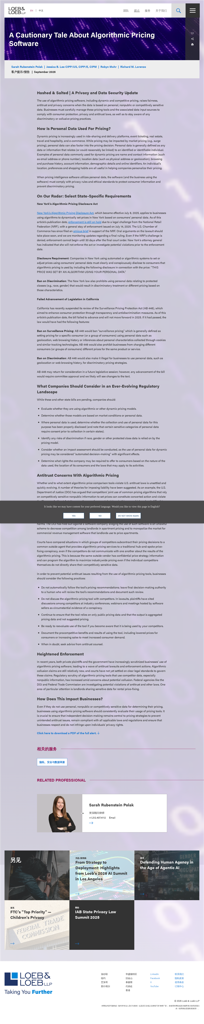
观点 (136, 10)
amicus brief (80, 231)
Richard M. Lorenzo (133, 67)
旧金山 (129, 978)
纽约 (103, 978)
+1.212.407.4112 (97, 817)
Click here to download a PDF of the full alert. (66, 733)
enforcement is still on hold (84, 222)
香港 (128, 990)
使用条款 (179, 982)
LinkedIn (154, 974)
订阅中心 (179, 986)
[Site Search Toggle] (178, 10)
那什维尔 (105, 986)
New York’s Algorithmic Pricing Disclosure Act (65, 213)
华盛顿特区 (131, 974)
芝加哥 (104, 982)
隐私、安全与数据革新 (52, 762)
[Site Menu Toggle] (192, 10)
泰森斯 (129, 982)
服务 (147, 10)
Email (112, 817)
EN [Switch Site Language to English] (31, 10)
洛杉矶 (104, 974)
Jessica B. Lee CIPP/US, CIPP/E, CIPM (71, 67)
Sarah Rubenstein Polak (27, 67)
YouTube (154, 986)
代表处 (129, 986)
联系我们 (179, 974)
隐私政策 (179, 978)
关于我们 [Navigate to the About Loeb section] (161, 10)
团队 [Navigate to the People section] (126, 10)
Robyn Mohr (108, 67)
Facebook (155, 978)
